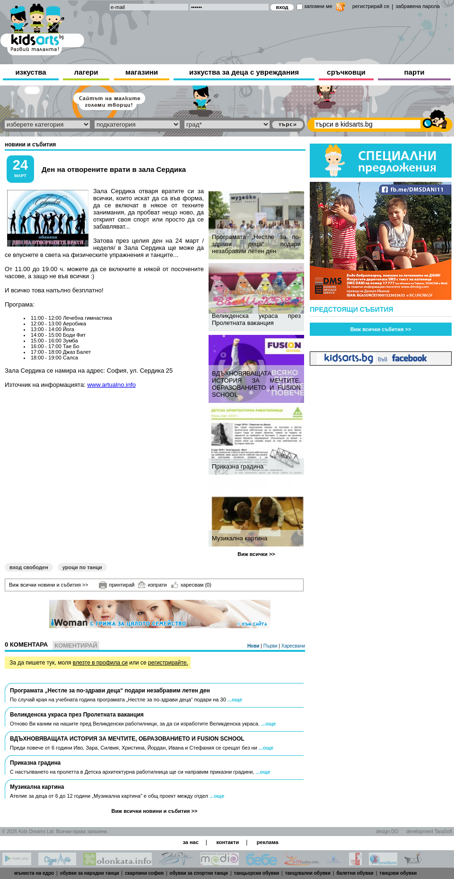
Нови (254, 646)
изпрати (152, 584)
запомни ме (318, 6)
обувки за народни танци (89, 873)
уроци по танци (82, 567)
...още (234, 699)
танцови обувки (398, 873)
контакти (227, 842)
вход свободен (28, 567)
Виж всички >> (256, 554)
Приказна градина (237, 466)
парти (414, 72)
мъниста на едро (34, 873)
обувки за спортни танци (199, 873)
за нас (190, 842)
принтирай (117, 585)
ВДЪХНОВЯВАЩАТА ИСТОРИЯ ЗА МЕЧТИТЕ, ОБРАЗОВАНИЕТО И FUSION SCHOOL (256, 384)
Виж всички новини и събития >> (48, 585)
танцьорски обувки (256, 873)
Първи (271, 646)
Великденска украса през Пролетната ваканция (256, 319)
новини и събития (30, 144)
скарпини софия (144, 873)
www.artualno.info (111, 384)
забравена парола (417, 6)
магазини (141, 72)
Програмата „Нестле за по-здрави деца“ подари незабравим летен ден (256, 244)
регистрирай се (370, 6)
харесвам (191, 584)
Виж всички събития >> (380, 329)
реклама (268, 842)
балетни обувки (354, 873)
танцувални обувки (308, 873)
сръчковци (346, 72)
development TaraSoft (429, 831)
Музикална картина (239, 538)
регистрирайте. (168, 662)
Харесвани (293, 646)
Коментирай (75, 645)
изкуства (30, 72)
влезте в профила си (100, 662)
